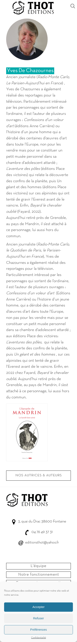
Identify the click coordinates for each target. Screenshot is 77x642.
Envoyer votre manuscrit (38, 583)
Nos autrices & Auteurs (38, 475)
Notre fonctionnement (38, 574)
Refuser (38, 621)
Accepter (38, 610)
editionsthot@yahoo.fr (42, 542)
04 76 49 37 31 (42, 532)
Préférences (38, 633)
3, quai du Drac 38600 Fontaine (42, 521)
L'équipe (38, 566)
